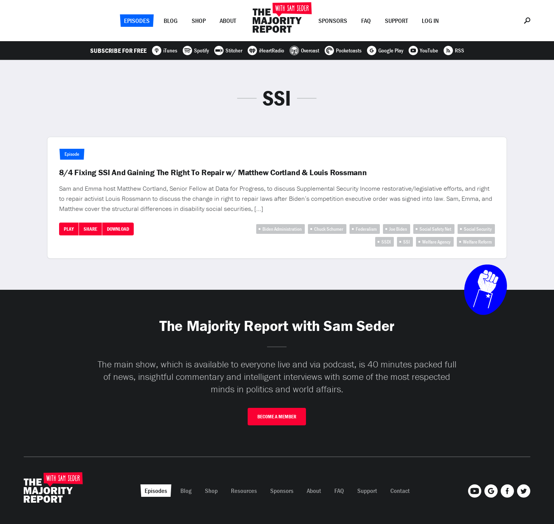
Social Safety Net (435, 229)
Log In (430, 20)
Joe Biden (398, 229)
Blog (171, 20)
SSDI (386, 241)
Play (69, 229)
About (228, 20)
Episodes (137, 20)
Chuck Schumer (328, 229)
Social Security (478, 229)
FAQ (366, 20)
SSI (406, 241)
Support (396, 20)
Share (90, 229)
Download (118, 229)
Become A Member (276, 416)
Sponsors (332, 20)
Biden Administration (282, 229)
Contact (400, 490)
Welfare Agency (436, 241)
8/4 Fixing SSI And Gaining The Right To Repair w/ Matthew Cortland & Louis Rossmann (213, 172)
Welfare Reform (477, 241)
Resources (244, 490)
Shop (199, 20)
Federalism (366, 229)
